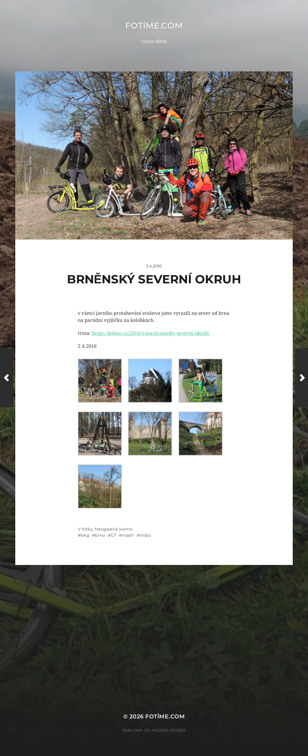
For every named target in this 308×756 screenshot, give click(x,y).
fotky (87, 529)
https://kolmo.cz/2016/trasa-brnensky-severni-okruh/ (151, 333)
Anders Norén (168, 730)
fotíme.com (154, 26)
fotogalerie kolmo (114, 529)
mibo (145, 535)
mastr (128, 535)
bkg (85, 535)
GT (113, 535)
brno (100, 535)
